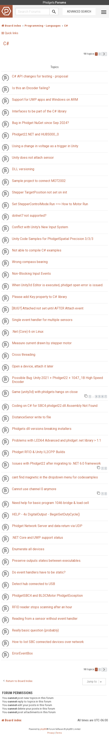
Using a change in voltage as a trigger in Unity (45, 146)
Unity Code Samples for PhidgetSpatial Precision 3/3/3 (52, 239)
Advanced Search (79, 11)
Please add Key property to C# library (39, 297)
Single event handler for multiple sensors (42, 320)
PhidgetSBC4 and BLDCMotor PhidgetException (47, 596)
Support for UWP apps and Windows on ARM (45, 100)
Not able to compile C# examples (36, 250)
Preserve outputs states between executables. (46, 561)
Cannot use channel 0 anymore (34, 489)
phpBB (43, 729)
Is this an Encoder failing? (31, 88)
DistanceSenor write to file (31, 417)
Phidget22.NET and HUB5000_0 (35, 134)
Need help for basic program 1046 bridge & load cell (50, 503)
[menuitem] (50, 733)
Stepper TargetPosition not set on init (39, 192)
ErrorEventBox (22, 653)
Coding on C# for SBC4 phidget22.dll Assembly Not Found (54, 406)
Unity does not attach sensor (33, 158)
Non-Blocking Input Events (31, 274)
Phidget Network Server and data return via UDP (47, 526)
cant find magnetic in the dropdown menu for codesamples (55, 477)
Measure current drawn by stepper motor (42, 343)
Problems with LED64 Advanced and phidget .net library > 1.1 (56, 440)
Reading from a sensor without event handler (44, 619)
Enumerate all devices (28, 549)
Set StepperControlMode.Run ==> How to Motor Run (50, 204)
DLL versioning (23, 169)
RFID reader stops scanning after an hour (42, 607)
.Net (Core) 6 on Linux (27, 332)
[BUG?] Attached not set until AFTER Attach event (47, 308)
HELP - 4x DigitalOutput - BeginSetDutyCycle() (46, 514)
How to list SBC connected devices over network (48, 642)
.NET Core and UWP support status (37, 538)
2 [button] (99, 54)
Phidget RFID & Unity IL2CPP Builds (38, 452)
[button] (104, 54)
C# (6, 43)
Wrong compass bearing (30, 262)
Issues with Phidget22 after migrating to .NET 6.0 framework (56, 463)
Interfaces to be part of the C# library (39, 111)
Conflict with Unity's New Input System (40, 227)
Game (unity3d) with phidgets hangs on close (45, 392)
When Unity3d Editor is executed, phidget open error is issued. (57, 285)
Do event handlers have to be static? (39, 572)
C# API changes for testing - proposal (40, 76)
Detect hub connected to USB (33, 584)
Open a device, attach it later (32, 366)
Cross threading (23, 355)
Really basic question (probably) (35, 630)
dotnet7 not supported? (29, 216)
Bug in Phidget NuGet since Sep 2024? (40, 123)
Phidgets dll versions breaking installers (41, 429)
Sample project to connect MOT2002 (39, 181)
